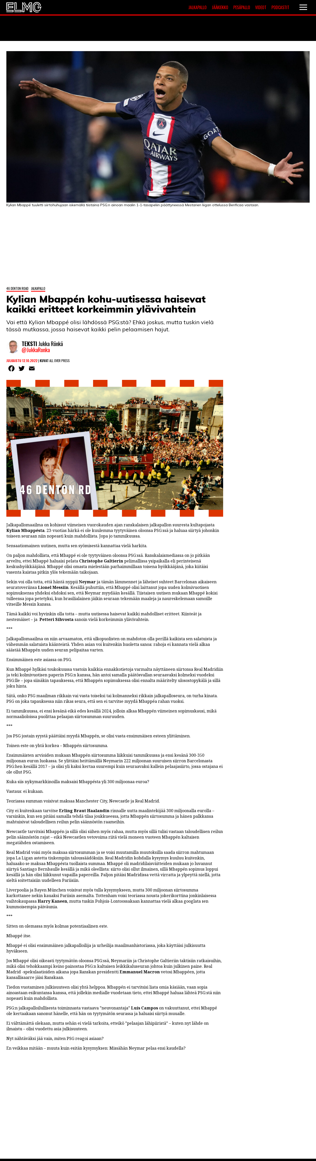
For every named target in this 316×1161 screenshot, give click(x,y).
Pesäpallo (241, 7)
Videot (260, 7)
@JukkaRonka (36, 350)
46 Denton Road (17, 288)
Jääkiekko (220, 7)
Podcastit (280, 7)
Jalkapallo (197, 7)
